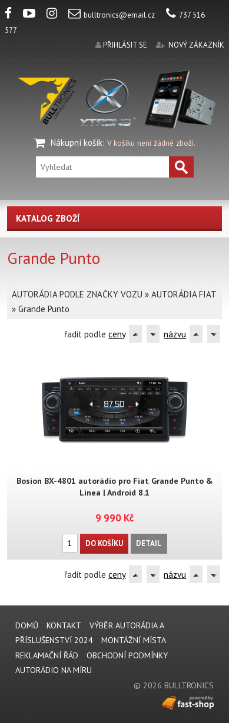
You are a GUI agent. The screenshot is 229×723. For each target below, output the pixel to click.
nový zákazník (196, 45)
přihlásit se (125, 45)
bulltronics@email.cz (111, 15)
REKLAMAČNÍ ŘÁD (46, 655)
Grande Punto (43, 308)
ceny (116, 334)
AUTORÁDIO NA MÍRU (53, 670)
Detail (149, 543)
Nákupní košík (76, 142)
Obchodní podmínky (127, 655)
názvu (175, 334)
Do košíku (104, 543)
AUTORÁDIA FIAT (183, 294)
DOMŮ (26, 625)
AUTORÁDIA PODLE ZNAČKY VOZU (77, 294)
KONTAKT (64, 625)
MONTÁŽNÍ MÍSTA (133, 640)
